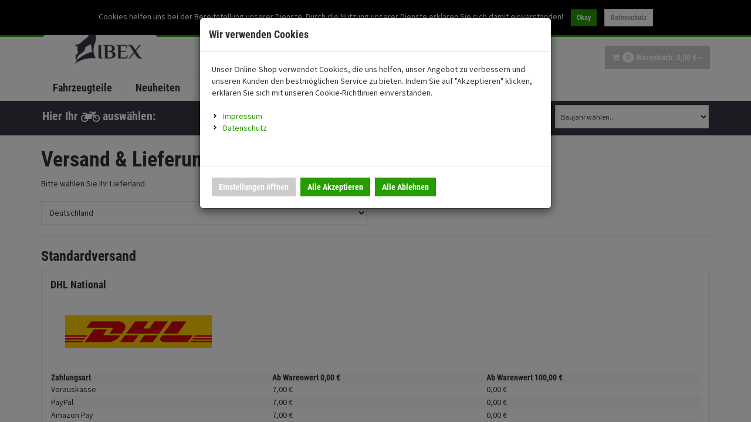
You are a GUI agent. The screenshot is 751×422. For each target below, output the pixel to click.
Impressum (242, 116)
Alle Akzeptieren (335, 187)
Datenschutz (245, 127)
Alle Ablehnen (405, 187)
